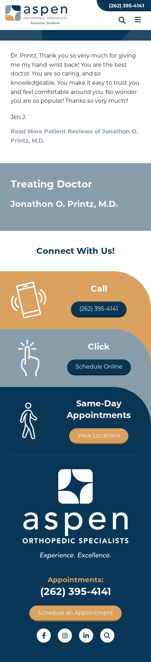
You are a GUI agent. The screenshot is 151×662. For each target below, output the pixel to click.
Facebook (44, 635)
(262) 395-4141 (126, 5)
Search (107, 635)
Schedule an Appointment (75, 612)
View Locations (99, 435)
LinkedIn (86, 635)
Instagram (65, 635)
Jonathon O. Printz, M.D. (64, 204)
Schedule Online (99, 366)
